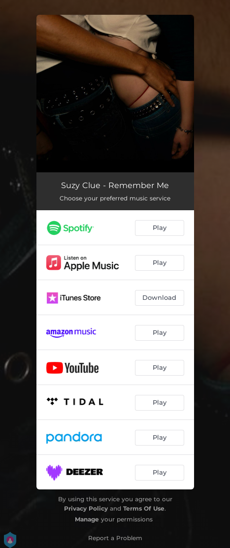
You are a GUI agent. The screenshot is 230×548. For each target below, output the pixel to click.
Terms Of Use (143, 508)
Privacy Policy (86, 508)
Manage (87, 519)
